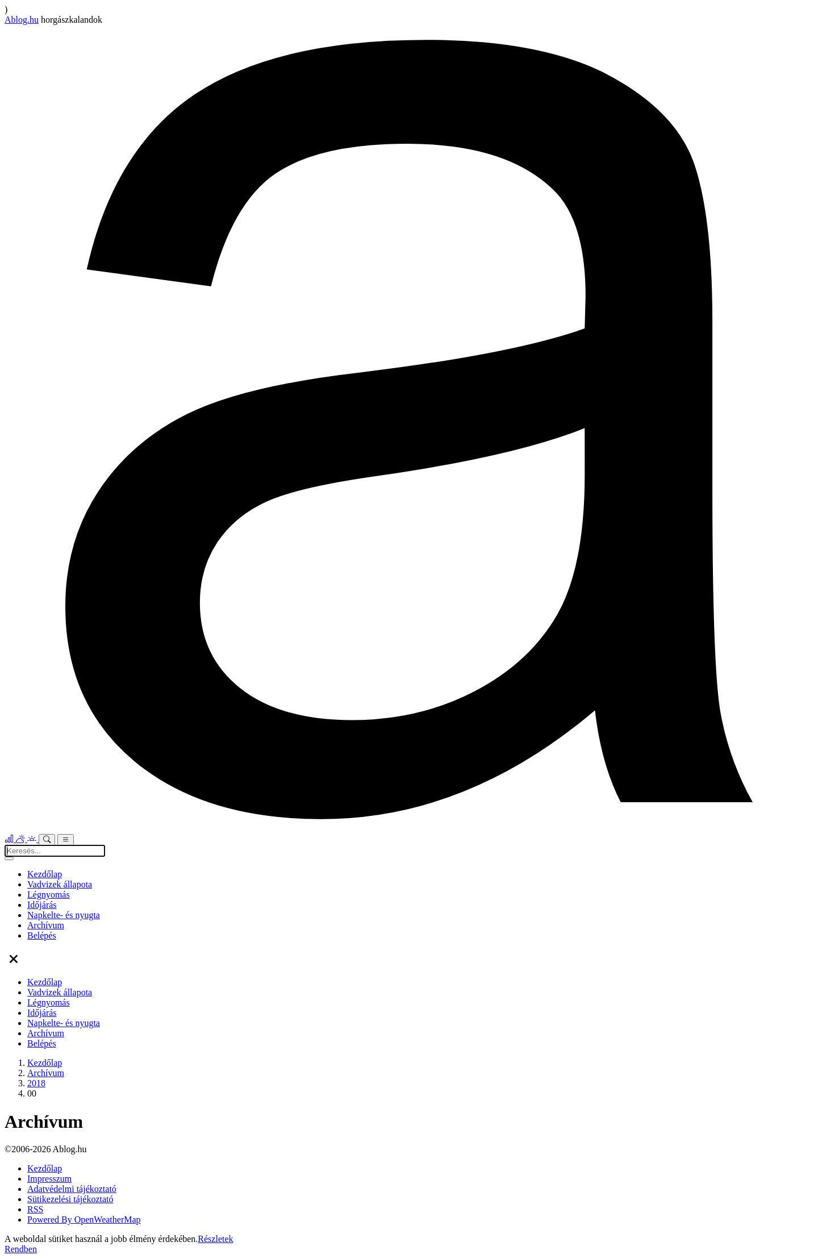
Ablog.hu (22, 19)
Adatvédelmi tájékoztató (71, 1189)
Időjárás (42, 905)
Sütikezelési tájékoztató (70, 1199)
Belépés (41, 935)
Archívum (45, 925)
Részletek (215, 1239)
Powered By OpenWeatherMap (84, 1219)
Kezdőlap (44, 874)
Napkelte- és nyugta (63, 915)
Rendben (21, 1249)
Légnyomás (48, 894)
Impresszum (49, 1178)
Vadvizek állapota (59, 884)
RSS (35, 1209)
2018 (36, 1083)
